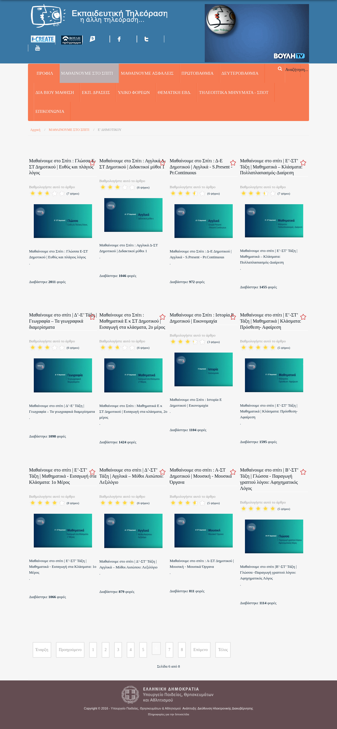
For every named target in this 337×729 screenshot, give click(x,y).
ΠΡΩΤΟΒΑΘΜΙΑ (197, 73)
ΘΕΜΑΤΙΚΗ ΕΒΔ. (174, 92)
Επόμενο (200, 650)
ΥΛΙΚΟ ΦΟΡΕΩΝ (134, 92)
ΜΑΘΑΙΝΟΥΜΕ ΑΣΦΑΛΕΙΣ (147, 73)
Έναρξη (42, 650)
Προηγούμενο (70, 650)
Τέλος (223, 650)
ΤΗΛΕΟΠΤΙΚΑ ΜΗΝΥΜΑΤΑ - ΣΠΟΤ (234, 92)
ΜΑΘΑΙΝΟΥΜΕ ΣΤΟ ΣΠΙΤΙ (87, 73)
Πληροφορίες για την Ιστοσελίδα (168, 714)
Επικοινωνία (50, 111)
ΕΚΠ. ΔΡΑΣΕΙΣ (96, 92)
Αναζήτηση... (296, 69)
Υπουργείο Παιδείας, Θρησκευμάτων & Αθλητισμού (146, 708)
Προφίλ (45, 73)
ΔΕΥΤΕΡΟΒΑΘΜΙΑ (239, 73)
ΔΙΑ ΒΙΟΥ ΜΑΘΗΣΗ (55, 92)
